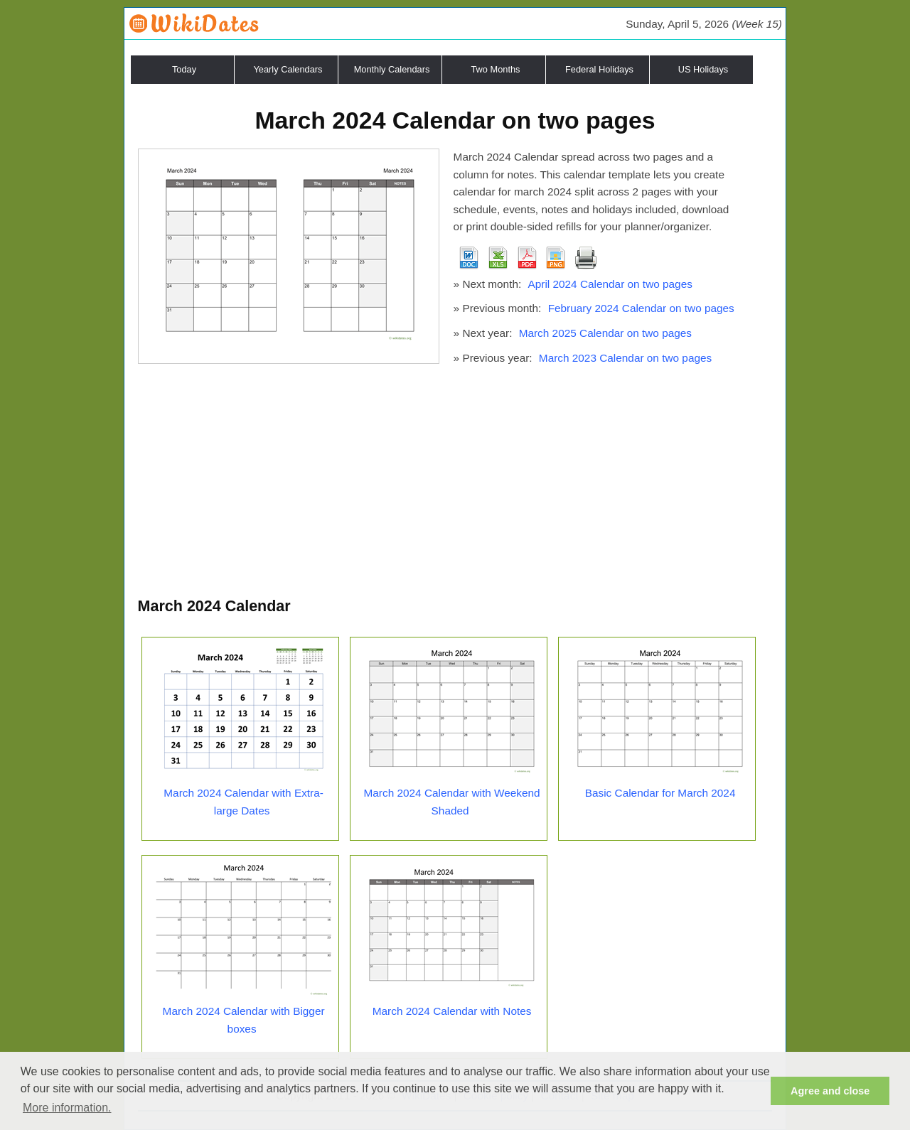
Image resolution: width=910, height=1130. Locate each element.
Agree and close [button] (830, 1091)
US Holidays (703, 69)
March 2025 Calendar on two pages (605, 333)
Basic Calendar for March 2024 (660, 793)
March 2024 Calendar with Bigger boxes (244, 1020)
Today (184, 69)
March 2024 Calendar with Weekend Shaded (452, 802)
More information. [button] (67, 1108)
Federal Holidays (599, 69)
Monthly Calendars (392, 69)
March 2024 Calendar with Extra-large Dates (243, 802)
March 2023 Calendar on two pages (625, 358)
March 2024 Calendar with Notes (452, 1011)
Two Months (495, 69)
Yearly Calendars (288, 69)
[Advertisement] (455, 487)
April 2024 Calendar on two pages (610, 284)
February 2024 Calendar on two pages (641, 308)
